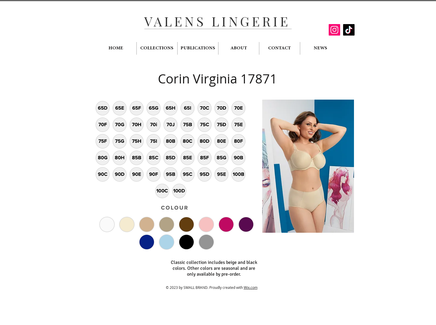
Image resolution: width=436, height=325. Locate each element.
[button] (308, 166)
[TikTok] (349, 30)
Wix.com (251, 287)
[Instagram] (334, 30)
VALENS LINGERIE (217, 21)
